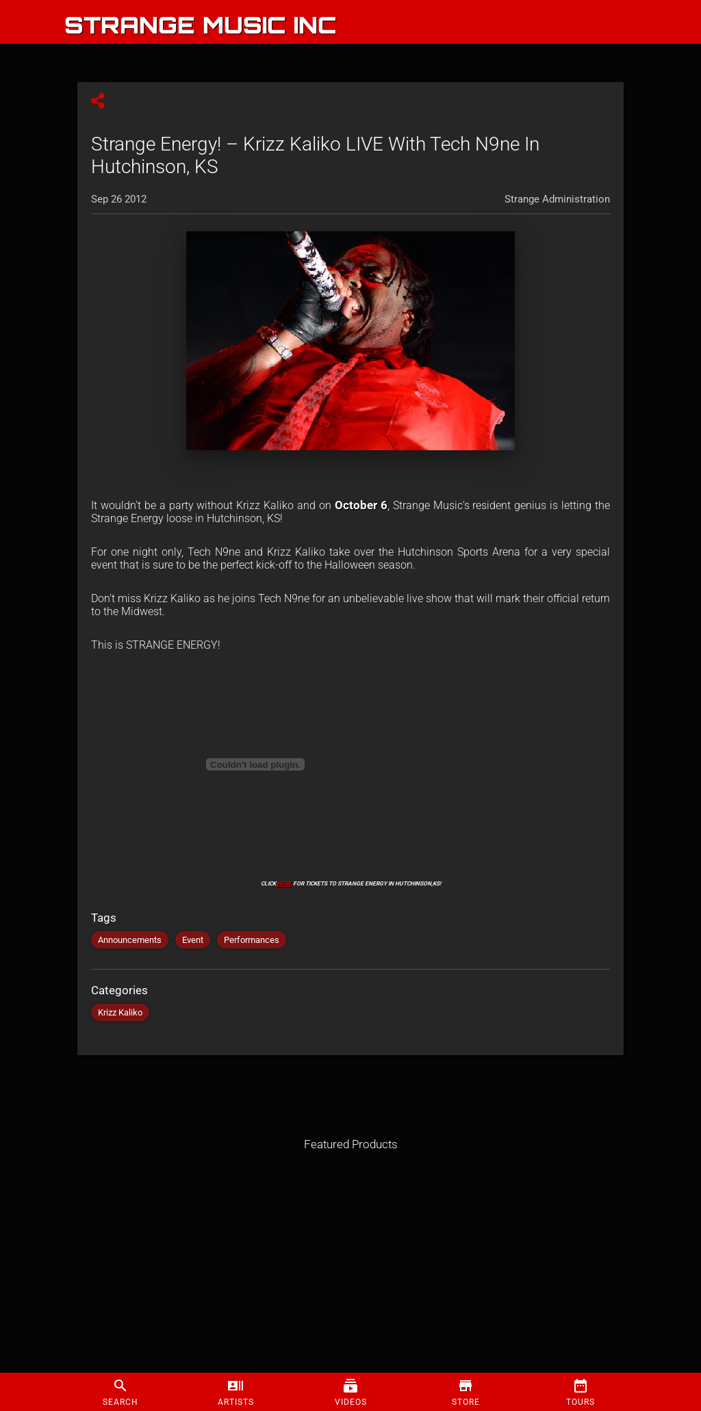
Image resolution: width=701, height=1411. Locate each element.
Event (192, 940)
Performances (251, 940)
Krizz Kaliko (120, 1012)
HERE (284, 883)
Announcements (130, 940)
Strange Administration (557, 199)
